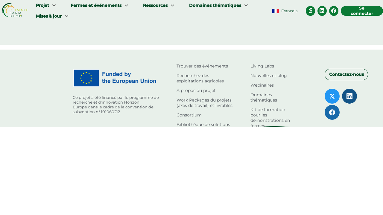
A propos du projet (196, 90)
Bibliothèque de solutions (203, 124)
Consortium (189, 115)
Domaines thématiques (263, 97)
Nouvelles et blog (268, 75)
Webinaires (262, 85)
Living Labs (262, 66)
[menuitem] (46, 5)
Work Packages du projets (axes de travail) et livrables (204, 102)
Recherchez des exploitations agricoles (200, 78)
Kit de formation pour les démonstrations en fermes (270, 117)
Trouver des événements (202, 66)
